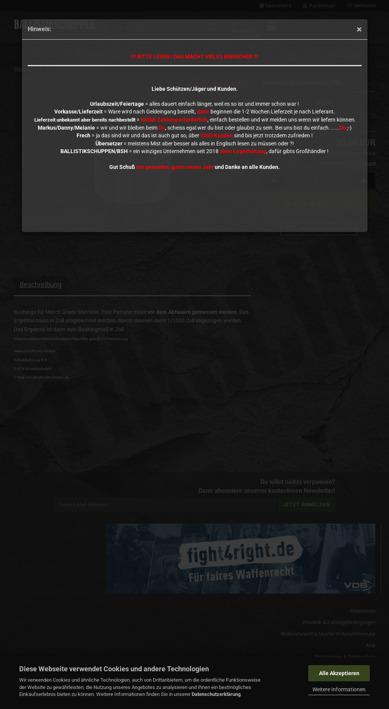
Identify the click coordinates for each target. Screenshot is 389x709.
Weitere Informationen (339, 689)
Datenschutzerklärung (216, 694)
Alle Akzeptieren (339, 673)
